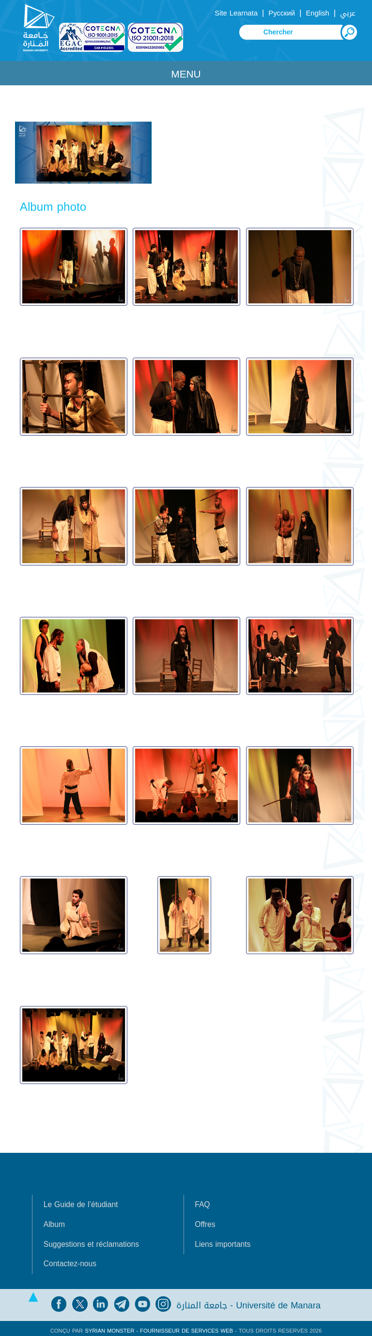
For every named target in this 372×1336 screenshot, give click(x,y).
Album (54, 1219)
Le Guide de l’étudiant (81, 1200)
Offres (205, 1219)
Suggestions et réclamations (91, 1239)
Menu (186, 74)
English (317, 13)
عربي (348, 13)
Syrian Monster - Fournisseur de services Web (159, 1326)
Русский (281, 13)
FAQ (202, 1200)
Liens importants (222, 1239)
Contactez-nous (70, 1259)
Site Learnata (236, 13)
